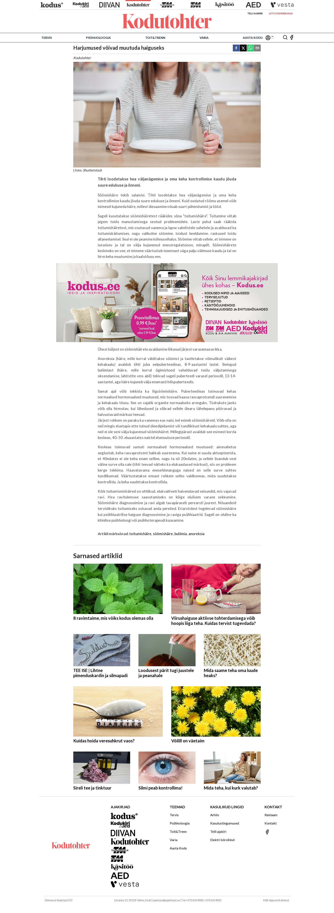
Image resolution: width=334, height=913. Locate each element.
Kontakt (271, 823)
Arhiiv (214, 815)
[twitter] (243, 48)
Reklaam (271, 815)
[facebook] (236, 48)
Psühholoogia (98, 37)
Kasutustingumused (224, 823)
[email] (257, 48)
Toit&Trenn (155, 37)
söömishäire (163, 533)
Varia (204, 37)
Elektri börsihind (222, 840)
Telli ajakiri (255, 13)
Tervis (46, 37)
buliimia (180, 533)
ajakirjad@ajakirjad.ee (166, 900)
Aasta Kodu (253, 37)
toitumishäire (140, 533)
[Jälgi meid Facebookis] (291, 38)
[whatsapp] (250, 48)
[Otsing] (285, 38)
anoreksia (197, 533)
